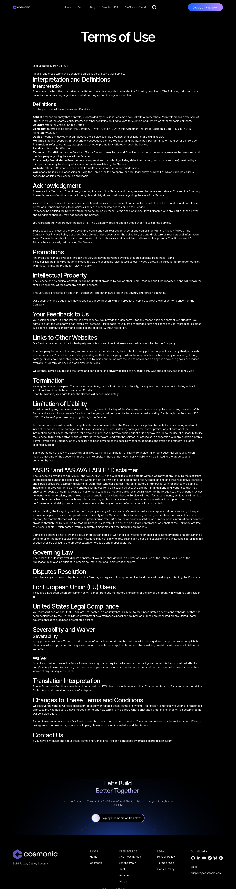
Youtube (124, 875)
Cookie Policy (165, 869)
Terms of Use (165, 862)
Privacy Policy (173, 230)
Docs (81, 7)
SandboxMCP (110, 7)
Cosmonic (96, 862)
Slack (122, 869)
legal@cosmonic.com (159, 740)
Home (67, 7)
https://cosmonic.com (104, 168)
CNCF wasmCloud (135, 7)
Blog (93, 7)
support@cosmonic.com (206, 880)
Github (123, 881)
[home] (22, 7)
